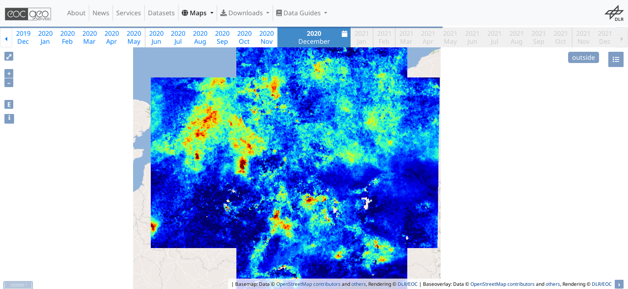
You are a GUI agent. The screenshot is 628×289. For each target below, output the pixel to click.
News (100, 12)
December (324, 37)
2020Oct (244, 37)
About (76, 12)
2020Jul (178, 37)
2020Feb (67, 37)
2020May (134, 37)
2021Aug (516, 37)
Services (128, 12)
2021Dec (605, 37)
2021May (450, 37)
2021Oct (561, 37)
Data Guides (299, 12)
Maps (195, 12)
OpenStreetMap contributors (308, 284)
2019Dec (23, 37)
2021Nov (583, 37)
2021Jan (362, 37)
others (358, 284)
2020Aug (200, 37)
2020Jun (156, 37)
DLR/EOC (408, 284)
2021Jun (472, 37)
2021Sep (539, 37)
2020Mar (89, 37)
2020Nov (266, 37)
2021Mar (406, 37)
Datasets (161, 12)
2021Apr (428, 37)
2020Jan (45, 37)
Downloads (242, 12)
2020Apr (112, 37)
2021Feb (384, 37)
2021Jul (494, 37)
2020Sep (222, 37)
